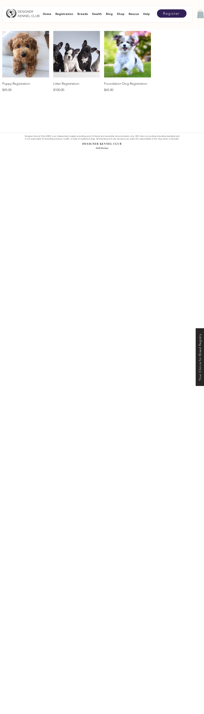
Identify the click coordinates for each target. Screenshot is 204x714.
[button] (200, 14)
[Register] (172, 13)
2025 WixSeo (102, 148)
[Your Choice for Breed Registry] (200, 357)
